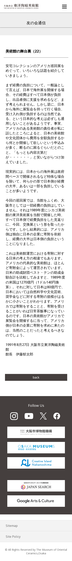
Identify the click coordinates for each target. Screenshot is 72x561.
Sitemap (12, 526)
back (36, 377)
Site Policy (13, 536)
